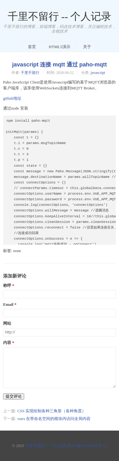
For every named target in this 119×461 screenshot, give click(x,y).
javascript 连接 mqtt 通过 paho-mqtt (59, 64)
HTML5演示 (59, 46)
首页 (32, 46)
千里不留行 (30, 72)
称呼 (7, 285)
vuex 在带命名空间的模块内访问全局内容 (54, 418)
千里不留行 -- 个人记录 (60, 16)
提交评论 (14, 396)
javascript (97, 72)
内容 (7, 343)
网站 (7, 323)
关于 (87, 46)
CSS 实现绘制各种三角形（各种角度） (51, 411)
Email (8, 304)
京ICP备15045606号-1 (86, 445)
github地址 (12, 98)
